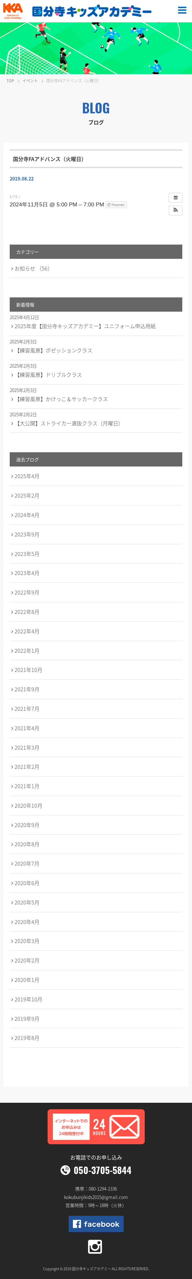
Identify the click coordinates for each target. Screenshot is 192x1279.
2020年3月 (27, 941)
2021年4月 (27, 728)
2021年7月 (27, 708)
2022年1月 (27, 650)
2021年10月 (28, 670)
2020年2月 (27, 960)
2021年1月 (27, 786)
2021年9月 (27, 689)
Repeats (116, 205)
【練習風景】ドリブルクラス (48, 374)
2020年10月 (28, 805)
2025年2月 (27, 495)
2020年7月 (27, 863)
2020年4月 (27, 922)
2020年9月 (27, 825)
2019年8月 (27, 1038)
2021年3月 (27, 747)
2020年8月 (27, 844)
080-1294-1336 (103, 1188)
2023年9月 (27, 534)
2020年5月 (27, 902)
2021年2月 (27, 766)
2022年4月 (27, 631)
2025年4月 (27, 476)
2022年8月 (27, 612)
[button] (175, 210)
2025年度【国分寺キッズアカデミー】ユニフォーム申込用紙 (85, 326)
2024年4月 (27, 515)
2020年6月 (27, 883)
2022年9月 (27, 592)
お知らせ (34, 268)
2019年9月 (27, 1018)
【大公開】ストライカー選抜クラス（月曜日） (69, 423)
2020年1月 (27, 980)
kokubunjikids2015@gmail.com (96, 1197)
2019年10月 (28, 999)
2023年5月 (27, 554)
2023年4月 (27, 573)
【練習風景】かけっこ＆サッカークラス (61, 399)
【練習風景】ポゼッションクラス (53, 350)
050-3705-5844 (102, 1170)
